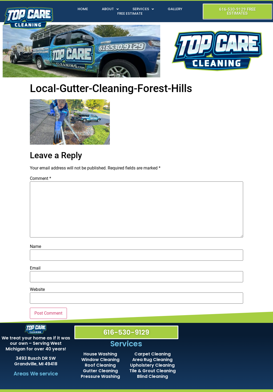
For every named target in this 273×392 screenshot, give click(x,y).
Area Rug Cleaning (152, 360)
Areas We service (36, 373)
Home (83, 9)
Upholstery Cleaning (152, 365)
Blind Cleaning (152, 376)
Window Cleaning (100, 360)
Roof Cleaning (100, 365)
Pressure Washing (100, 376)
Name (35, 246)
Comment (40, 178)
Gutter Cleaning (100, 371)
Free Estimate (130, 13)
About (110, 9)
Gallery (175, 9)
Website (37, 289)
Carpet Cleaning (152, 354)
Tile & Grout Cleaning (152, 371)
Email (35, 268)
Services (143, 9)
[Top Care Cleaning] (226, 356)
